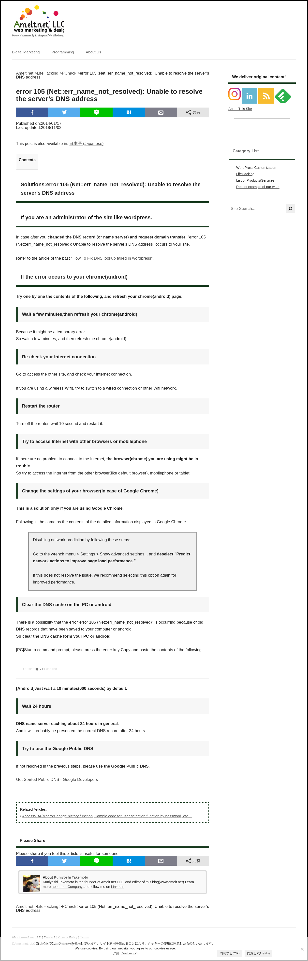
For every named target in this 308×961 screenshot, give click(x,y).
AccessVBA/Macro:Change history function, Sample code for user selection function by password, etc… (107, 816)
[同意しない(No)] (301, 949)
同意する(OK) (230, 953)
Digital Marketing (26, 52)
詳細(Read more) (125, 953)
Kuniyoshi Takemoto (71, 877)
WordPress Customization (256, 168)
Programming (63, 52)
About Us (93, 52)
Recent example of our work (257, 187)
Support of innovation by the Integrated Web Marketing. (38, 35)
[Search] (290, 208)
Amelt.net (24, 73)
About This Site (240, 109)
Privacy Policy (67, 937)
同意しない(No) (258, 953)
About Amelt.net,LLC (26, 937)
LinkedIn (117, 887)
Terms (84, 937)
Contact (49, 937)
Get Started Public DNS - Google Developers (57, 779)
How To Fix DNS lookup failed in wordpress (112, 258)
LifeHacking (245, 174)
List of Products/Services (255, 180)
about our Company (67, 887)
